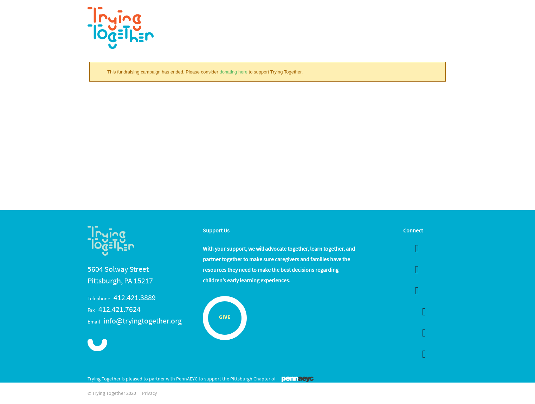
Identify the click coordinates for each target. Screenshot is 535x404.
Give (224, 318)
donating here (233, 72)
